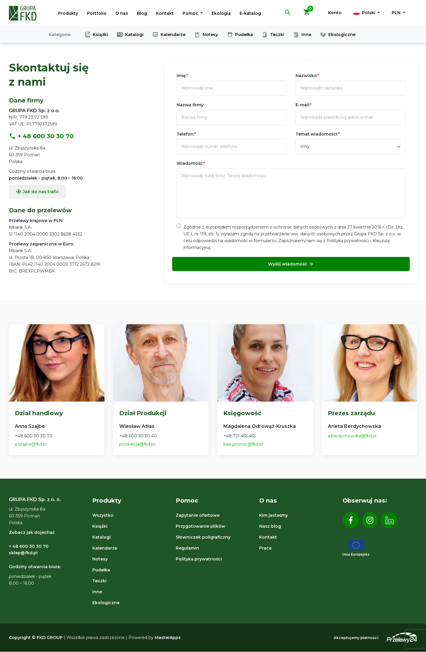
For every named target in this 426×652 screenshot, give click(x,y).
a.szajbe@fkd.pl (30, 444)
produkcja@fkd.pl (137, 444)
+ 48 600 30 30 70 (41, 136)
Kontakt (165, 13)
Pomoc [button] (191, 13)
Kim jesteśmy (273, 515)
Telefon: (186, 134)
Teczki (273, 35)
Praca (265, 548)
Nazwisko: (307, 75)
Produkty (68, 13)
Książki (96, 35)
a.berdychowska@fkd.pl (352, 436)
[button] (287, 14)
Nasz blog (270, 526)
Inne (302, 35)
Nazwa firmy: (190, 104)
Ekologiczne (338, 35)
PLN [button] (397, 12)
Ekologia (221, 13)
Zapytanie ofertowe (198, 515)
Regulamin (187, 548)
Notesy (206, 35)
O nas (121, 13)
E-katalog (250, 13)
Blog (142, 13)
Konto (335, 12)
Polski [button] (365, 12)
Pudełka (240, 35)
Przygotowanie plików (200, 526)
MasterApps (168, 637)
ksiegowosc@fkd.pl (243, 444)
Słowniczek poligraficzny (203, 537)
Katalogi (130, 35)
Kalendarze (168, 35)
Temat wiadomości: (318, 134)
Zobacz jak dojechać (32, 532)
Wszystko (103, 515)
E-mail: (304, 104)
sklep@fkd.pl (23, 552)
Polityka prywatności (199, 559)
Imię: (182, 75)
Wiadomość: (191, 163)
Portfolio (96, 13)
